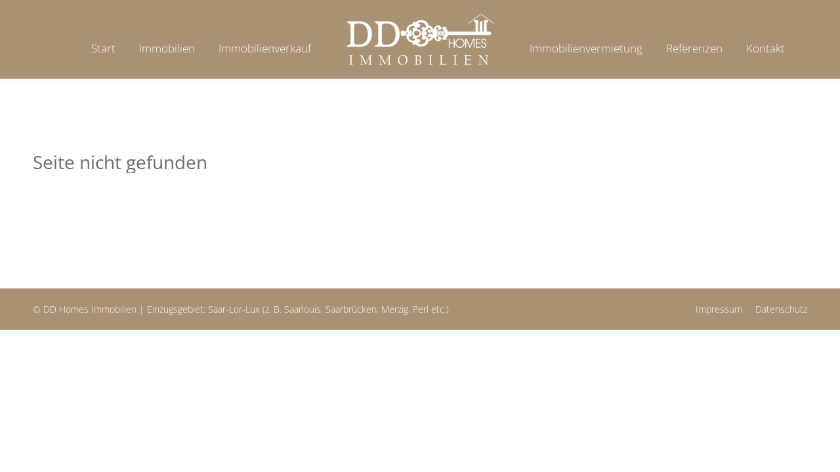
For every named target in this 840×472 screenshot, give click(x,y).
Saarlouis (302, 309)
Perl (421, 309)
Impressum (719, 309)
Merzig (394, 309)
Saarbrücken (351, 309)
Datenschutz (781, 309)
